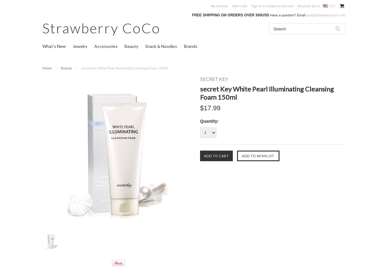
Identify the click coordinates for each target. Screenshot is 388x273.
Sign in (256, 6)
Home (47, 68)
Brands (190, 46)
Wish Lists (239, 6)
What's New (54, 46)
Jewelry (80, 46)
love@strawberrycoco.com (326, 15)
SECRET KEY (214, 79)
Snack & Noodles (161, 46)
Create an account (279, 6)
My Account (219, 6)
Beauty (131, 46)
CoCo (101, 28)
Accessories (106, 46)
